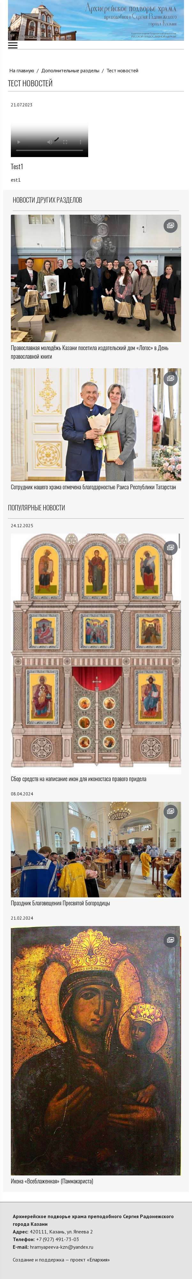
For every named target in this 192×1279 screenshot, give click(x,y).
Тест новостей (122, 70)
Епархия (98, 1259)
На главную (21, 70)
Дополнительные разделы (70, 70)
